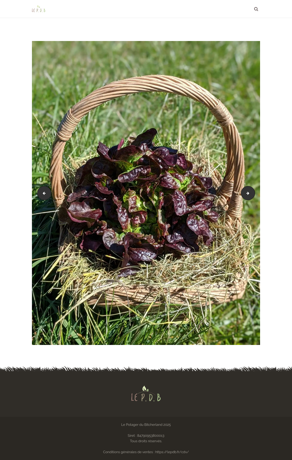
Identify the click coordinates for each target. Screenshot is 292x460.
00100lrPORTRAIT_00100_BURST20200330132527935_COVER (42, 193)
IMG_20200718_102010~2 (253, 193)
